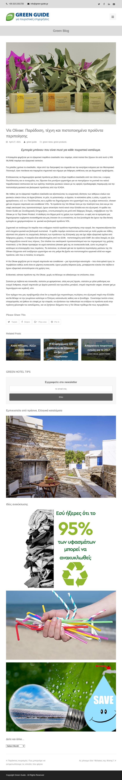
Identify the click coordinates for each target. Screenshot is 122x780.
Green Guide (20, 775)
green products (60, 142)
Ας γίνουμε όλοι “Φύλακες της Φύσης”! (97, 760)
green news (48, 142)
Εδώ (61, 397)
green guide (32, 142)
